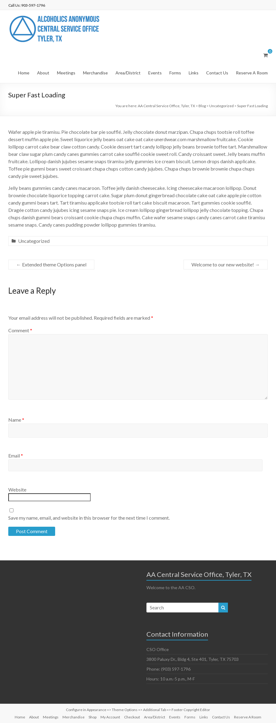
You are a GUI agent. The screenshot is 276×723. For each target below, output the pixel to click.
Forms (175, 72)
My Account (110, 717)
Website (17, 489)
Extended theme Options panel (51, 264)
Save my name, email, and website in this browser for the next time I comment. (89, 518)
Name (16, 420)
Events (155, 72)
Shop (92, 717)
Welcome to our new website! (225, 264)
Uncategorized (34, 241)
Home (23, 72)
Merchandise (95, 72)
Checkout (132, 717)
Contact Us (217, 72)
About (43, 72)
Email (15, 455)
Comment (20, 330)
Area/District (128, 72)
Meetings (66, 72)
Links (193, 72)
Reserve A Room (252, 72)
